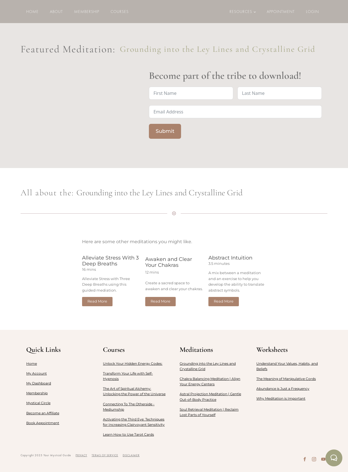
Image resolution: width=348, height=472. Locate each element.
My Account (36, 373)
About (56, 11)
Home (32, 11)
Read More (97, 301)
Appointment (281, 11)
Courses (120, 11)
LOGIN (312, 11)
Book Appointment (42, 423)
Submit (165, 131)
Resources (241, 11)
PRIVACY (81, 455)
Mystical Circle (38, 403)
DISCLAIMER (131, 455)
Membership (86, 11)
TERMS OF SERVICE (105, 455)
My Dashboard (38, 383)
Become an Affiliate (42, 413)
